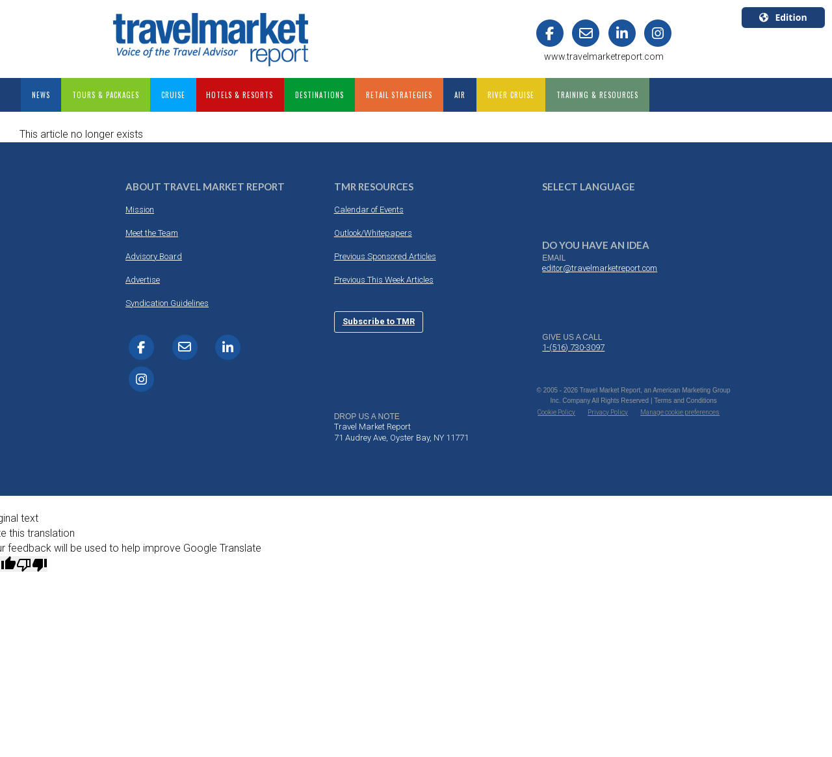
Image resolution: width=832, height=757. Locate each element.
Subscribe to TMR (379, 321)
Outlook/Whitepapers (373, 233)
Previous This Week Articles (384, 280)
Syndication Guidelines (167, 303)
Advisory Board (153, 256)
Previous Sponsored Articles (385, 256)
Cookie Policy (556, 412)
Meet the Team (151, 233)
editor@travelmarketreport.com (599, 268)
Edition (783, 17)
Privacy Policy (608, 412)
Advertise (142, 280)
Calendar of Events (369, 209)
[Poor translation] (31, 564)
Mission (139, 209)
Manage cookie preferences (680, 412)
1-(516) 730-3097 (573, 347)
